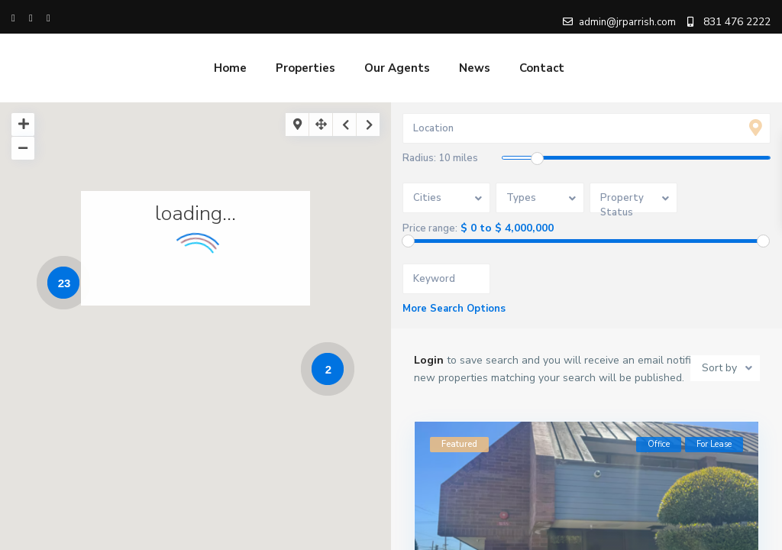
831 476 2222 (737, 22)
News (474, 68)
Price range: (429, 229)
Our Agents (397, 68)
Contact (541, 68)
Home (230, 68)
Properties (305, 68)
